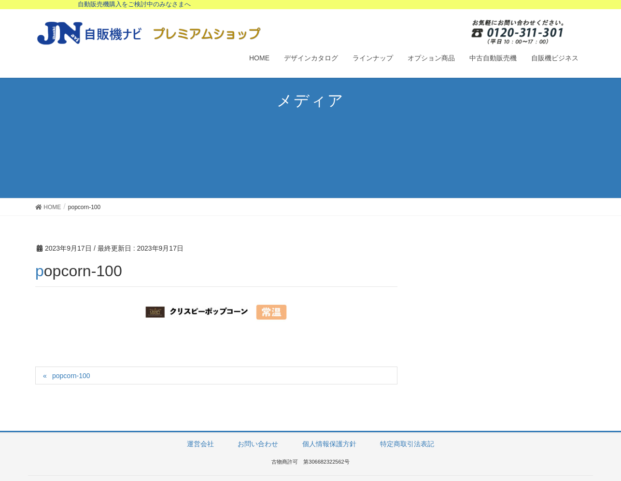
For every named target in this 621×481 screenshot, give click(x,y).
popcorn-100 (71, 376)
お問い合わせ (258, 444)
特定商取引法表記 (407, 444)
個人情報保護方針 (329, 444)
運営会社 (200, 444)
